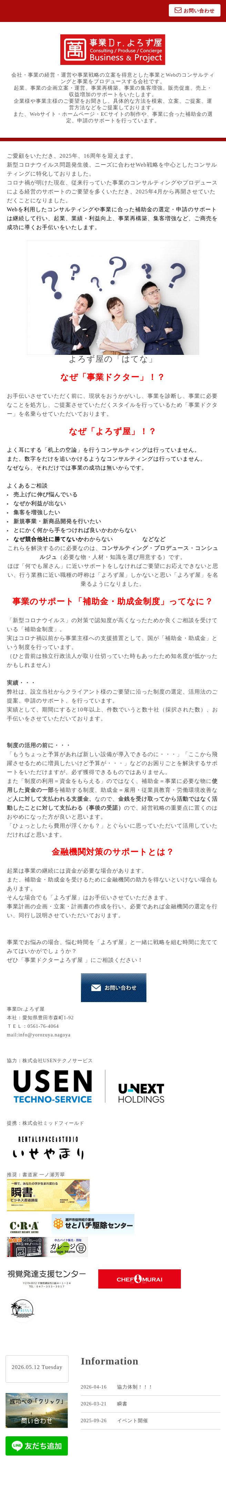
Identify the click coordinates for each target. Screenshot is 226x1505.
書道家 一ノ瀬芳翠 (43, 1174)
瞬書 (122, 1403)
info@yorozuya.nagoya (44, 1034)
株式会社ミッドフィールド (53, 1123)
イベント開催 (132, 1420)
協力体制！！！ (135, 1387)
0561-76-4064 (43, 1026)
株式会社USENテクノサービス (57, 1060)
